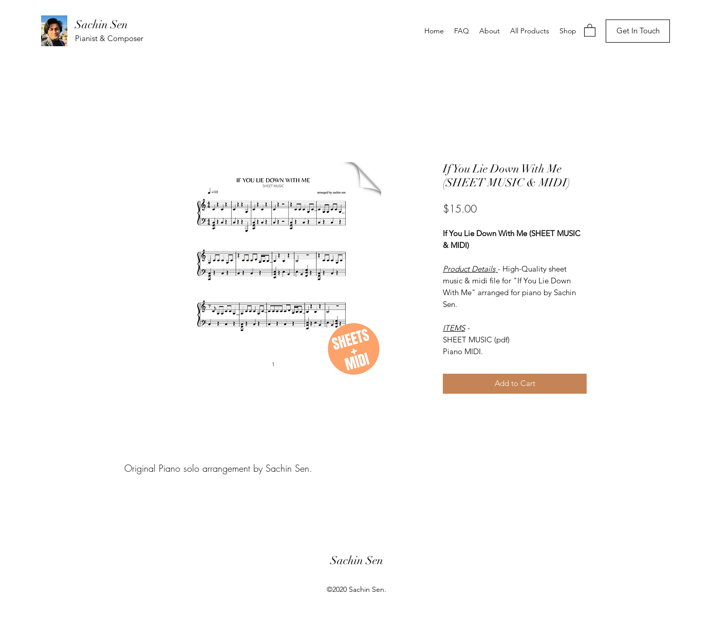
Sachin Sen (101, 24)
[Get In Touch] (638, 31)
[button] (589, 29)
